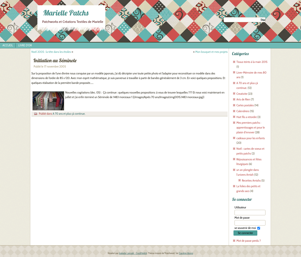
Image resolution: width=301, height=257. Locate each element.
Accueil (8, 45)
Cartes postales (245, 105)
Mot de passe (242, 217)
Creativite (241, 93)
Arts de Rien (243, 99)
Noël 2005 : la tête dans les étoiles (51, 51)
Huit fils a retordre (246, 117)
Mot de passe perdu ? (248, 240)
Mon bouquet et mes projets (211, 51)
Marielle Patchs (65, 12)
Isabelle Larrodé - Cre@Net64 (133, 253)
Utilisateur (240, 207)
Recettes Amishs (251, 180)
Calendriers (242, 111)
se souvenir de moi (245, 228)
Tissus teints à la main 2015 (251, 62)
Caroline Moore (186, 253)
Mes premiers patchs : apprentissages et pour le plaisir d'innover (250, 127)
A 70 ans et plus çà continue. (69, 113)
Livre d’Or (25, 45)
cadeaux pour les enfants (250, 138)
